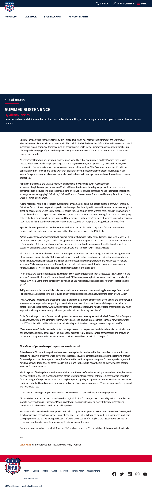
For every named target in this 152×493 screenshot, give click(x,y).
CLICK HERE (25, 444)
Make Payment (93, 471)
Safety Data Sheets (32, 478)
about (26, 471)
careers (36, 471)
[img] (9, 6)
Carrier (54, 471)
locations (64, 471)
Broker (45, 471)
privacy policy (78, 471)
